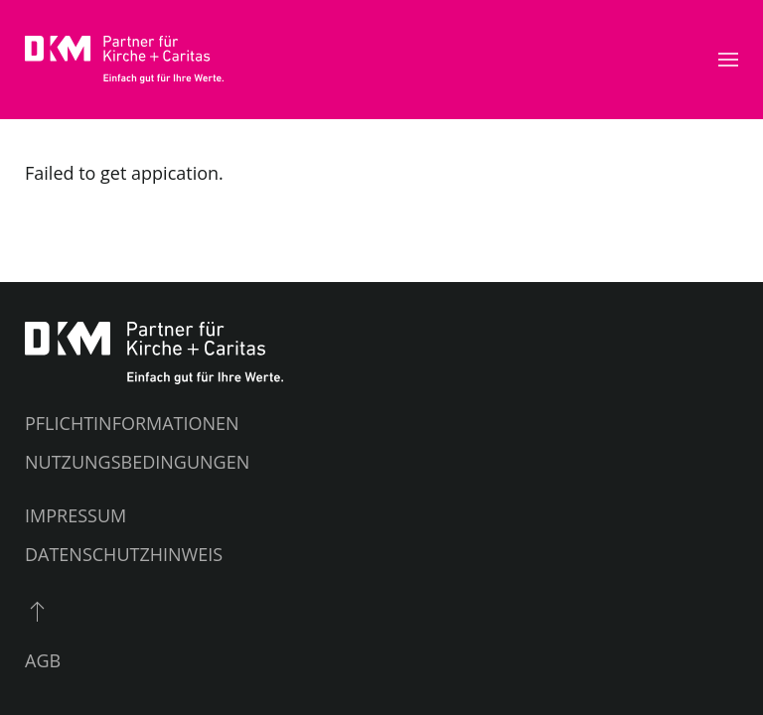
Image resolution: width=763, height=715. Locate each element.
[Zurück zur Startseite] (124, 59)
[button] (728, 59)
